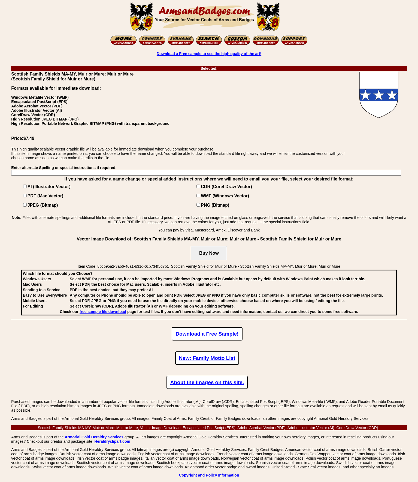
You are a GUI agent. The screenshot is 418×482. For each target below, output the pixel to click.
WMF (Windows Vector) (225, 196)
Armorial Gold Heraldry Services (94, 437)
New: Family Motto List (207, 358)
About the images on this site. (207, 382)
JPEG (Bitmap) (43, 205)
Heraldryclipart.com (112, 441)
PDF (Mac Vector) (45, 196)
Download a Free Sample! (206, 334)
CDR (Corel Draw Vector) (226, 186)
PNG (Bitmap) (215, 205)
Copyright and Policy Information (209, 475)
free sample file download (103, 311)
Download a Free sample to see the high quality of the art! (209, 54)
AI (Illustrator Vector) (49, 186)
